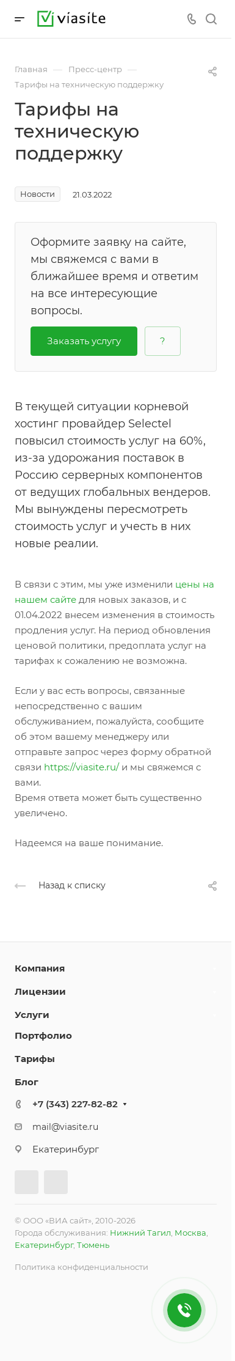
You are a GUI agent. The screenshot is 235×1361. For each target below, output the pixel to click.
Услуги (32, 1014)
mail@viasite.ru (65, 1126)
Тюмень (93, 1245)
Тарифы (35, 1058)
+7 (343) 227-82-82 (75, 1104)
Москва (190, 1232)
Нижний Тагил (140, 1232)
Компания (40, 968)
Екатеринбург (44, 1245)
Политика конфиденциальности (81, 1267)
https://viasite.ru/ (81, 767)
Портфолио (43, 1035)
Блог (26, 1082)
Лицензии (40, 991)
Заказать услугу (84, 341)
